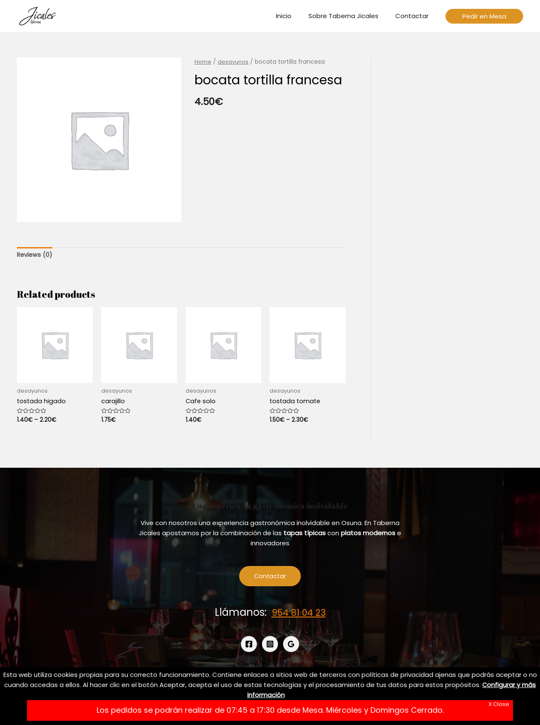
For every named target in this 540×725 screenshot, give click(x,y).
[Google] (291, 646)
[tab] (35, 255)
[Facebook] (249, 646)
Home (202, 62)
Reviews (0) (35, 255)
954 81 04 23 (298, 614)
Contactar (270, 577)
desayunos (234, 62)
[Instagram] (270, 646)
